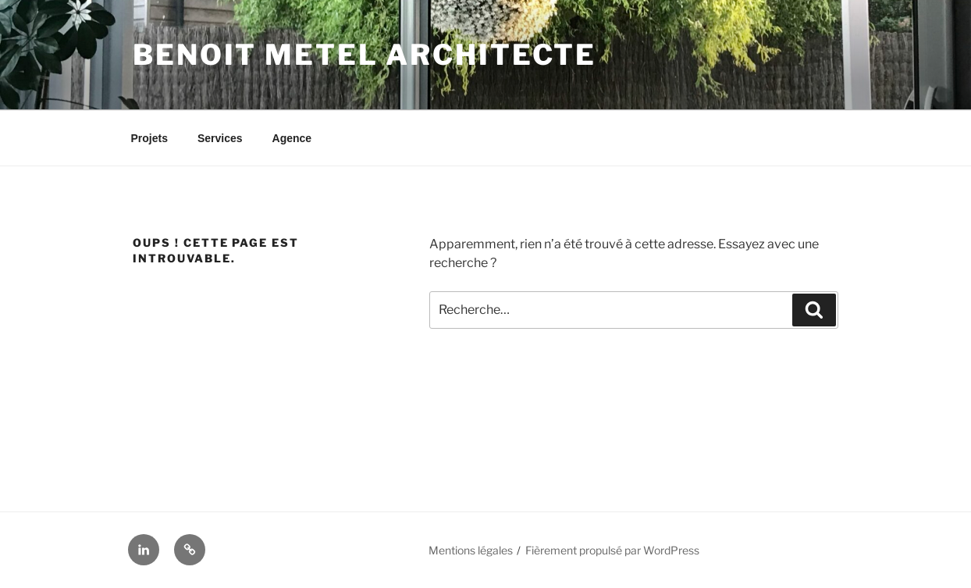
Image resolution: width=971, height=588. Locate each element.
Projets (149, 138)
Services (220, 138)
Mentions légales (471, 550)
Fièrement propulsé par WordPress (612, 550)
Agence (292, 138)
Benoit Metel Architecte (364, 54)
